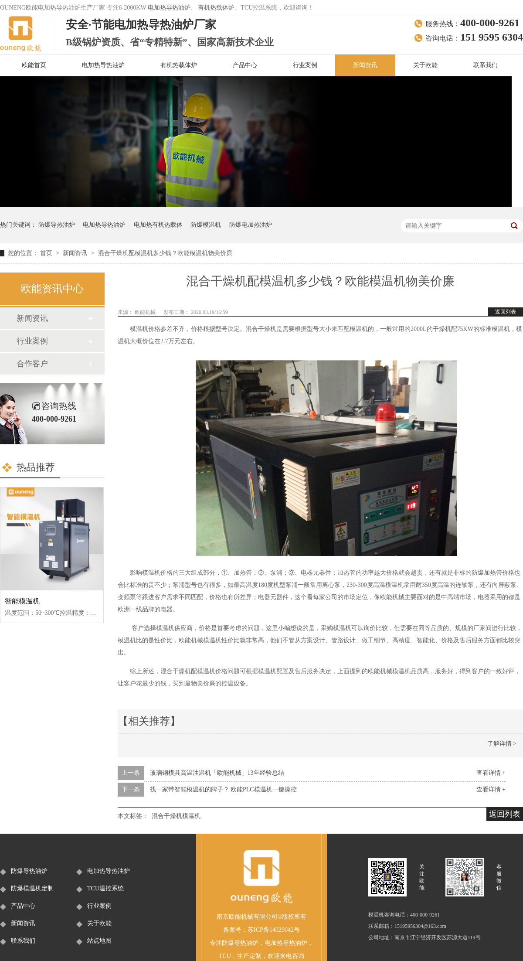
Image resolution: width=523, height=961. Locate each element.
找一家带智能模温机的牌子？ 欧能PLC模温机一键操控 (223, 789)
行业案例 (305, 65)
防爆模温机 (205, 225)
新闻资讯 (365, 65)
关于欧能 (425, 65)
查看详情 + (491, 773)
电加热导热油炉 (169, 7)
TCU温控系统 (105, 888)
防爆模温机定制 (32, 888)
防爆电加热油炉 (250, 225)
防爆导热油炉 (56, 225)
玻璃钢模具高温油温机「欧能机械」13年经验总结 (217, 773)
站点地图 (99, 940)
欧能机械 (146, 312)
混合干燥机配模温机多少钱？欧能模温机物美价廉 (165, 253)
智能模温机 (22, 601)
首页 (47, 253)
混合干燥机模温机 (176, 816)
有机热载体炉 (216, 7)
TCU (225, 956)
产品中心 (245, 65)
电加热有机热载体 (158, 225)
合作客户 (32, 363)
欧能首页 (34, 65)
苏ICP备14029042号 (274, 930)
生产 (243, 956)
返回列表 (505, 312)
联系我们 (485, 65)
